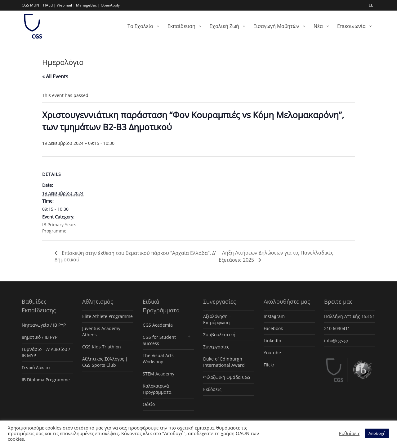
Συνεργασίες (216, 347)
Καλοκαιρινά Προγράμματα (157, 389)
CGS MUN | (32, 5)
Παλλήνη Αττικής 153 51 (349, 316)
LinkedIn (272, 340)
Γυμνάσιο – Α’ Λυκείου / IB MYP (46, 352)
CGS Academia (158, 325)
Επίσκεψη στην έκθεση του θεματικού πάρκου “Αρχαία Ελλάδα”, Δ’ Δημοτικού (135, 256)
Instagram (274, 316)
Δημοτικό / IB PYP (39, 337)
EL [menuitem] (371, 5)
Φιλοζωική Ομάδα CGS (226, 377)
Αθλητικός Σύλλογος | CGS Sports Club (105, 362)
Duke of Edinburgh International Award (224, 362)
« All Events (55, 76)
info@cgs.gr (336, 340)
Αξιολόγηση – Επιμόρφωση (217, 319)
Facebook (273, 328)
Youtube (272, 353)
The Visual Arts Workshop (158, 358)
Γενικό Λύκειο (36, 367)
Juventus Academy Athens (101, 331)
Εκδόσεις (212, 389)
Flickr (269, 365)
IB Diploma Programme (46, 380)
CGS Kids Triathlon (101, 347)
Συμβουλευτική (219, 335)
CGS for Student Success (159, 340)
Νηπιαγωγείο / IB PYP (44, 325)
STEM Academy (158, 374)
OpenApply (110, 5)
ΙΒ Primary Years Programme (59, 228)
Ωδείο (149, 404)
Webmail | (66, 5)
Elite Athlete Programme (107, 316)
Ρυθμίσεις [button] (349, 433)
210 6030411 (337, 328)
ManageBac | (88, 5)
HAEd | (49, 5)
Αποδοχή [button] (377, 433)
